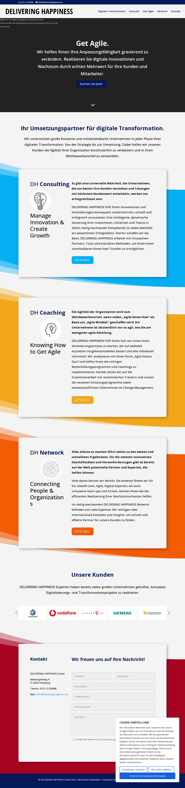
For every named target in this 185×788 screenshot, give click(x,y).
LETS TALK (82, 260)
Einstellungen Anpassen (133, 769)
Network (162, 11)
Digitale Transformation (111, 11)
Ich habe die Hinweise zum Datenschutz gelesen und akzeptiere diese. (108, 739)
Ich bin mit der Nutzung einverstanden (147, 776)
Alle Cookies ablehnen (161, 769)
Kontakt (175, 11)
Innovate (134, 11)
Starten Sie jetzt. (91, 84)
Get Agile (148, 11)
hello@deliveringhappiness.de (52, 694)
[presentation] (16, 613)
